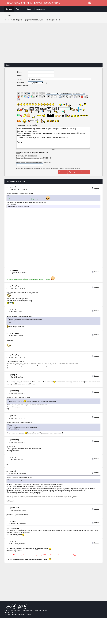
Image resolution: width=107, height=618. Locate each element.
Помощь (19, 9)
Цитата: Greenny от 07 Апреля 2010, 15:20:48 (20, 193)
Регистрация (39, 9)
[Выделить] (13, 204)
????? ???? (21, 615)
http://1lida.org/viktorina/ (14, 551)
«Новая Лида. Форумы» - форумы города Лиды (32, 3)
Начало (9, 9)
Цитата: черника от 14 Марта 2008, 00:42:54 (20, 477)
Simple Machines (27, 610)
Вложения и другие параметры (34, 152)
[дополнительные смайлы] (28, 125)
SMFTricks (15, 612)
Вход (29, 9)
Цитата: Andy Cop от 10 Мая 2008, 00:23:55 (19, 422)
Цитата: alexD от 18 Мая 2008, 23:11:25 (18, 397)
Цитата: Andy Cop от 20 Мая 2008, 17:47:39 (19, 316)
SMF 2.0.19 (8, 610)
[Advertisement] (53, 43)
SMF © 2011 (17, 610)
